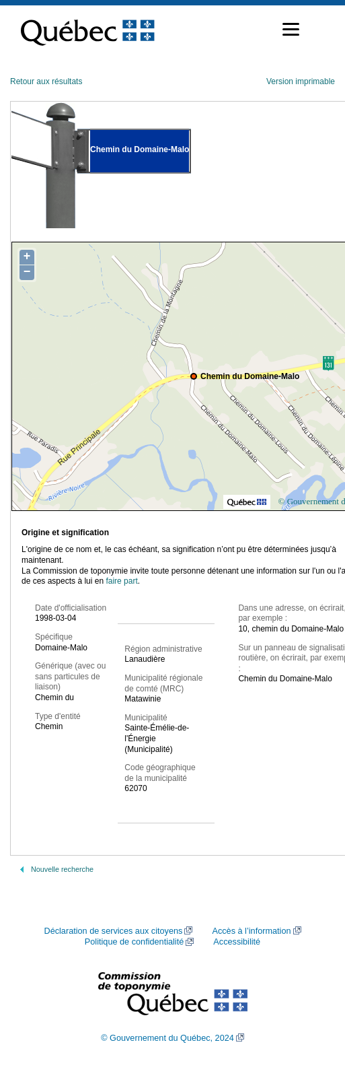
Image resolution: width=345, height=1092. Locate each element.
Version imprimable (300, 81)
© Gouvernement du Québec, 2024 (167, 1038)
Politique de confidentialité (134, 942)
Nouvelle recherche (62, 869)
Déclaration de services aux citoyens (113, 931)
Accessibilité (236, 942)
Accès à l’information (251, 931)
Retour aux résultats (46, 81)
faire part (121, 581)
